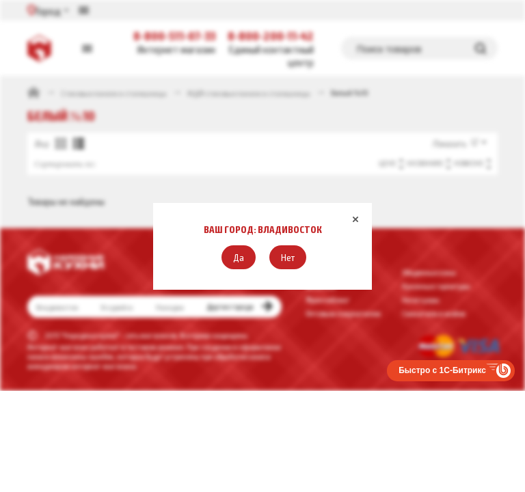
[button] (238, 257)
